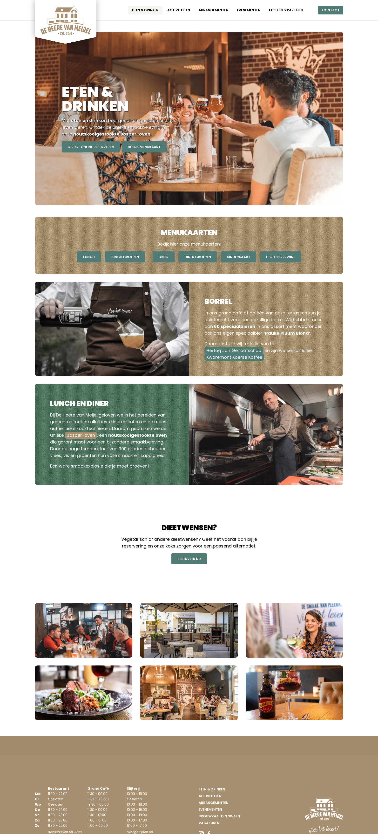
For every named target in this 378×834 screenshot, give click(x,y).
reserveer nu (189, 558)
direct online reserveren (91, 146)
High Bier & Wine (280, 256)
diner (164, 256)
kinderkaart (238, 256)
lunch (89, 256)
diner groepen (197, 256)
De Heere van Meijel (76, 415)
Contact (330, 10)
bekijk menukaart (144, 146)
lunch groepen (125, 256)
